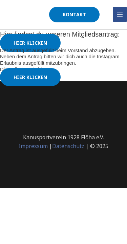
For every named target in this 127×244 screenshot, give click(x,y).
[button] (74, 14)
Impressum (33, 146)
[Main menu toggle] (120, 14)
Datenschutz (68, 146)
